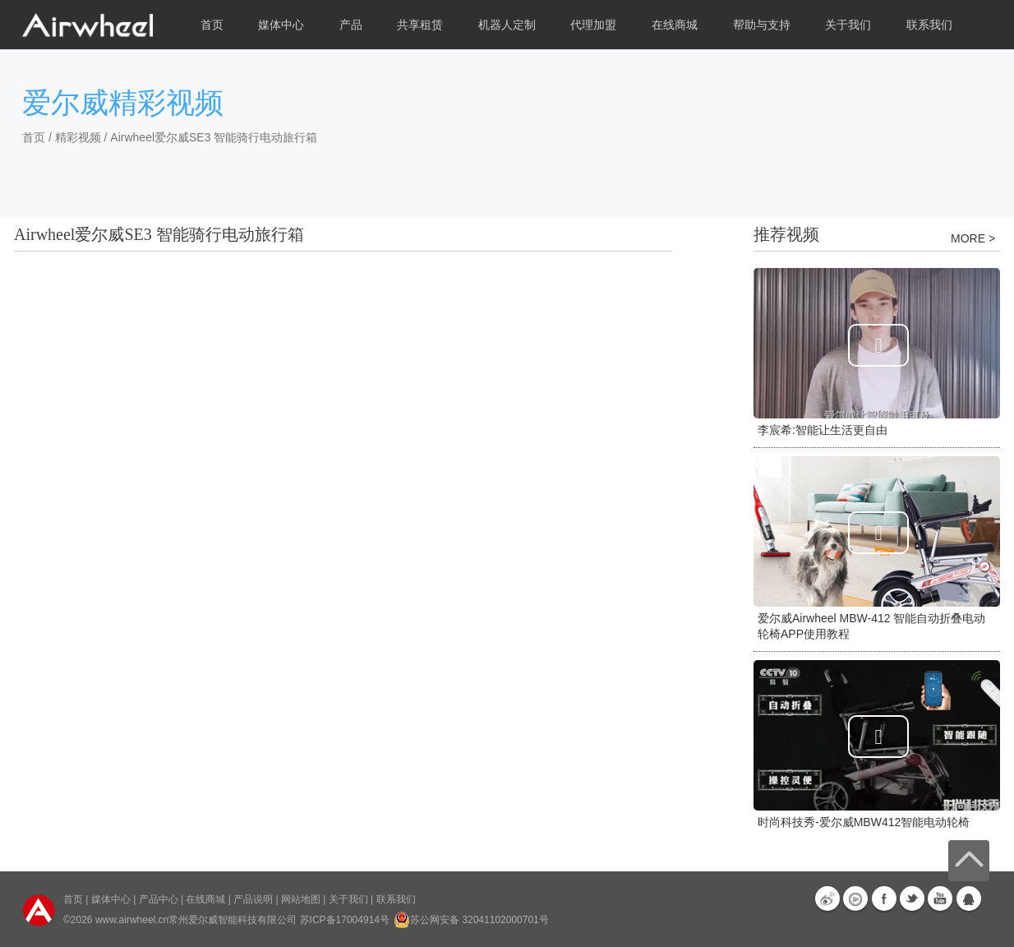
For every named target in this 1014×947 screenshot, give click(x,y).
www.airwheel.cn (131, 920)
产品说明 (253, 899)
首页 (212, 24)
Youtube (940, 898)
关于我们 (348, 899)
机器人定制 (507, 24)
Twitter (912, 898)
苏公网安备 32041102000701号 (471, 920)
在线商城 (205, 899)
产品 (350, 24)
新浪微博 (827, 898)
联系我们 (929, 24)
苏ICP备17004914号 (344, 920)
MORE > (973, 238)
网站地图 (300, 899)
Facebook (884, 898)
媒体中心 (111, 899)
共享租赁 (420, 24)
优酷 (855, 898)
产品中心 (158, 899)
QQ (968, 898)
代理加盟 (593, 24)
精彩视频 (78, 137)
